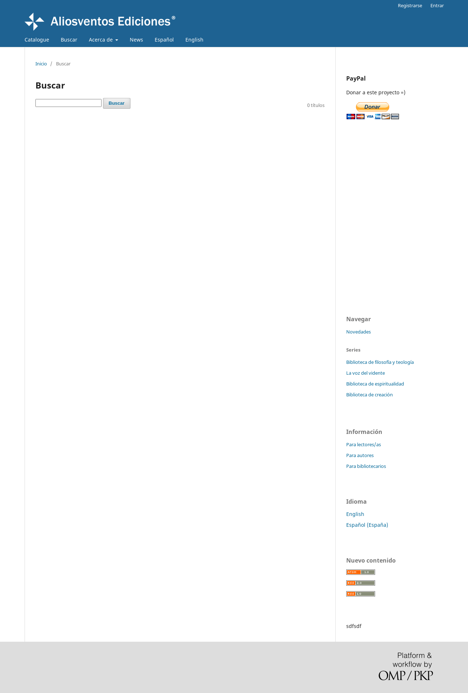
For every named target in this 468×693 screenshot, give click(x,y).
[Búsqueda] (68, 103)
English (194, 39)
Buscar (69, 39)
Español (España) (367, 524)
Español (164, 39)
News (136, 39)
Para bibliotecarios (366, 466)
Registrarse (410, 5)
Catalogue (37, 39)
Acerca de (101, 39)
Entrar (437, 5)
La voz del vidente (365, 373)
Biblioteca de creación (369, 394)
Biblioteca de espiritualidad (375, 383)
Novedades (358, 331)
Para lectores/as (363, 444)
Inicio (41, 63)
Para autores (360, 455)
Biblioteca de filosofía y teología (380, 362)
